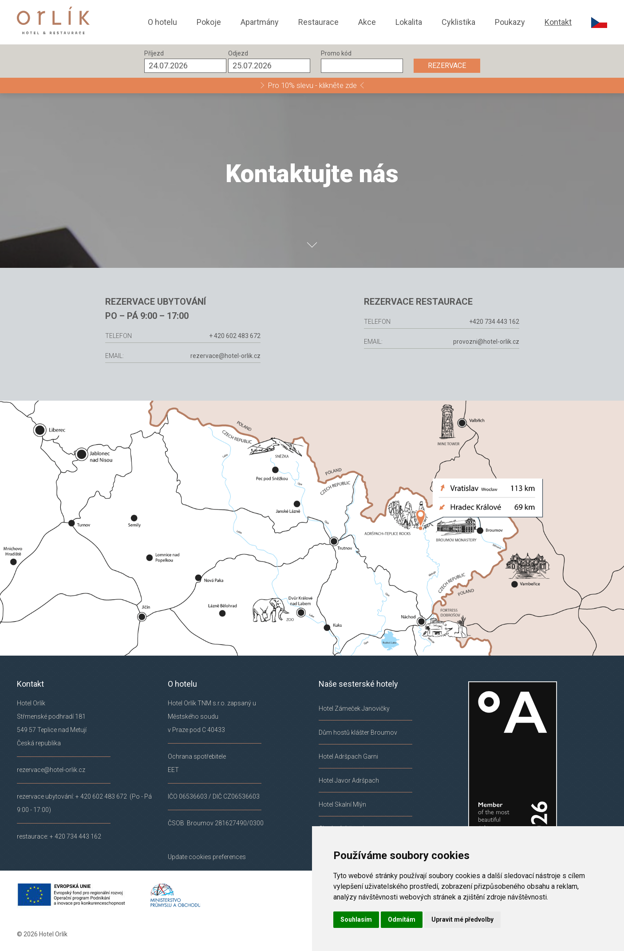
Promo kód (336, 53)
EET (173, 769)
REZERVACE (447, 65)
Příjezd (154, 53)
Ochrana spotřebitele (197, 756)
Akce (367, 22)
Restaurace (318, 22)
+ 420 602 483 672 (226, 335)
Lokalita (408, 22)
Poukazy (510, 22)
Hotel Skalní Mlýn (342, 804)
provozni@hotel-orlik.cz (495, 341)
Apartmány (260, 22)
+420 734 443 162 (503, 321)
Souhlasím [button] (356, 919)
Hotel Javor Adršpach (349, 780)
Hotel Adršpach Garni (348, 756)
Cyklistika (458, 22)
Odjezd (238, 53)
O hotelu (162, 22)
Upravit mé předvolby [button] (462, 919)
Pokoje (209, 22)
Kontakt (558, 22)
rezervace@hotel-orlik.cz (217, 355)
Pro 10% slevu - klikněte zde (312, 85)
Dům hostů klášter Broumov (358, 732)
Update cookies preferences (207, 856)
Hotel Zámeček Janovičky (354, 708)
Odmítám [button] (401, 919)
